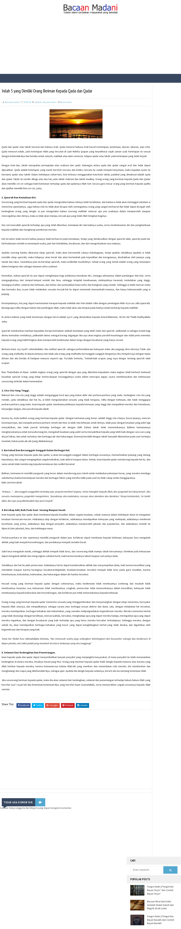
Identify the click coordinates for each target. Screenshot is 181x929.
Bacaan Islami (49, 101)
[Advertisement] (90, 47)
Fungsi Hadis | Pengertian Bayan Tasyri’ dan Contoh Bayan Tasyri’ (160, 116)
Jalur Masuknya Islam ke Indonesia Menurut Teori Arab (159, 175)
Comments (66, 101)
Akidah (38, 101)
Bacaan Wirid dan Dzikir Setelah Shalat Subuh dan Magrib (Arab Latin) (160, 131)
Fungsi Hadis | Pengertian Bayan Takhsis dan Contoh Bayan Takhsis (160, 160)
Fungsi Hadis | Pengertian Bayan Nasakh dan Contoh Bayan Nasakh (160, 146)
